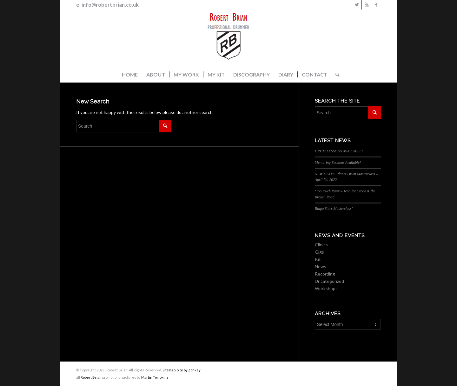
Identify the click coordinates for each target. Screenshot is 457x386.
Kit (318, 259)
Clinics (321, 244)
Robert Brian (91, 377)
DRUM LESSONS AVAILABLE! (339, 151)
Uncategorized (329, 281)
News (320, 266)
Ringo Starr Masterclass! (334, 208)
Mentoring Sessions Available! (338, 162)
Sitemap (169, 370)
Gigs (319, 252)
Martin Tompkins (155, 377)
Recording (325, 273)
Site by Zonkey (189, 370)
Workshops (326, 288)
